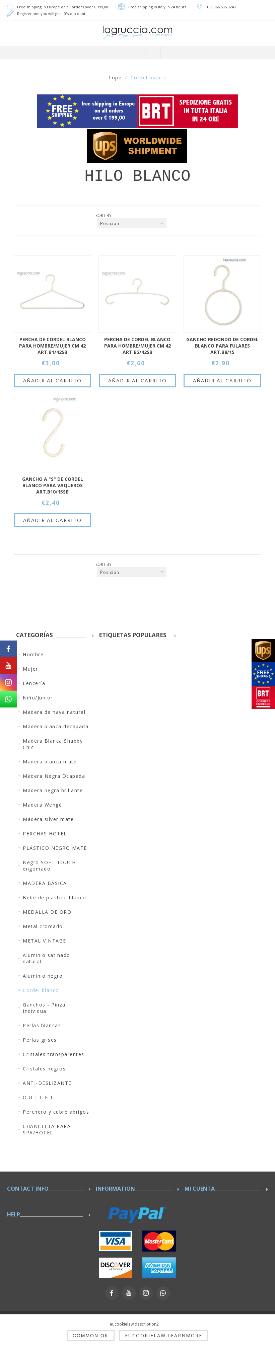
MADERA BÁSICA (45, 883)
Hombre (33, 654)
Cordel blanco (41, 990)
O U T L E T (38, 1097)
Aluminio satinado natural (46, 958)
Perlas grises (40, 1040)
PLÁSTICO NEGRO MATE (55, 848)
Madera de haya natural (54, 712)
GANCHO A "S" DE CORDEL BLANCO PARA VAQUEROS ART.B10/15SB (52, 485)
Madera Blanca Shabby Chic (53, 744)
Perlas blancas (42, 1025)
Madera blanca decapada (55, 726)
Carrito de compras (152, 52)
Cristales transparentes (53, 1054)
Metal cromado (43, 926)
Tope (115, 77)
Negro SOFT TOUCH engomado (49, 865)
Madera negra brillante (53, 790)
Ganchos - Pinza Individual (44, 1007)
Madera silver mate (48, 819)
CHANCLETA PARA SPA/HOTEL (47, 1129)
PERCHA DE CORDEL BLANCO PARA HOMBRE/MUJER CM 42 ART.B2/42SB (137, 345)
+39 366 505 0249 (221, 6)
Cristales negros (44, 1068)
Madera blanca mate (50, 761)
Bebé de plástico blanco (54, 897)
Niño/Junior (38, 697)
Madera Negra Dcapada (54, 776)
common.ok (91, 1335)
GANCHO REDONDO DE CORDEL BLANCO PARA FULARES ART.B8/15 (222, 345)
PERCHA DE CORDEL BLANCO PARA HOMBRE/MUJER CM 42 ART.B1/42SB (52, 345)
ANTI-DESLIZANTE (47, 1083)
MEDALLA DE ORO (47, 912)
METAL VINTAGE (44, 941)
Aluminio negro (43, 976)
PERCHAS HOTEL (45, 833)
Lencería (34, 683)
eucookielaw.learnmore (163, 1335)
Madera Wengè (42, 805)
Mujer (30, 669)
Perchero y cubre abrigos (56, 1112)
